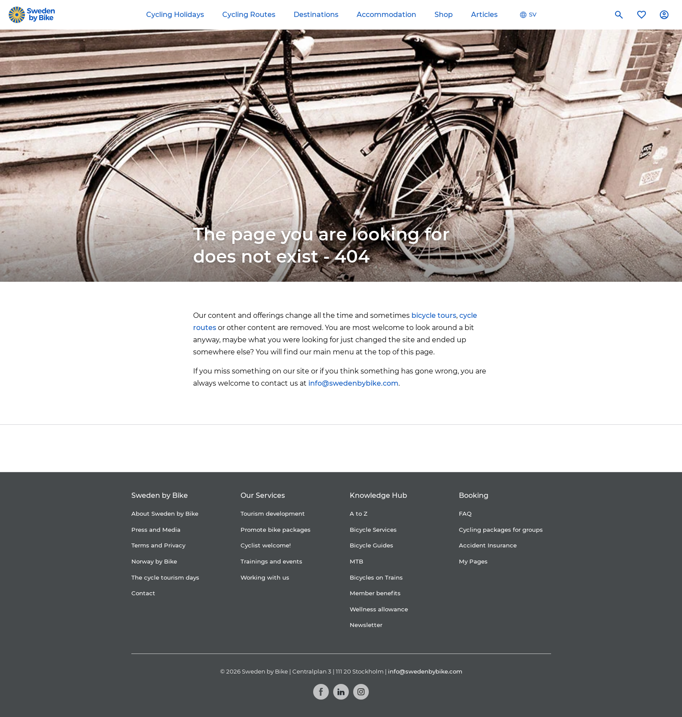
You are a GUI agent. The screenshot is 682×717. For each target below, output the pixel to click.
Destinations (316, 14)
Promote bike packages (276, 529)
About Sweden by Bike (164, 513)
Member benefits (375, 593)
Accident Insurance (488, 545)
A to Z (359, 513)
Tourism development (273, 513)
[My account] (664, 15)
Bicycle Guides (371, 545)
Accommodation (386, 14)
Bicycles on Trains (376, 577)
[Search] (619, 15)
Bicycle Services (373, 529)
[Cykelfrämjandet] (269, 448)
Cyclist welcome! (266, 545)
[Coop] (228, 448)
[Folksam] (323, 448)
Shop (444, 14)
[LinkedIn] (341, 692)
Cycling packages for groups (501, 529)
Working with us (265, 577)
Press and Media (156, 529)
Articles (484, 14)
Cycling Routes (248, 14)
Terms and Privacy (158, 545)
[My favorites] (641, 15)
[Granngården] (395, 450)
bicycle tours (433, 315)
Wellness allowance (379, 609)
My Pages (473, 561)
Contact (143, 593)
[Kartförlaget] (455, 448)
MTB (356, 561)
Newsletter (366, 624)
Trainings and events (271, 561)
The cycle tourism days (165, 577)
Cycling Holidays (175, 14)
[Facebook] (321, 692)
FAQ (465, 513)
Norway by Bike (154, 561)
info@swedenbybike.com (353, 383)
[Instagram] (361, 692)
